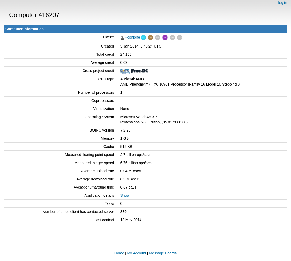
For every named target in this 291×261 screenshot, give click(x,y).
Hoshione (132, 37)
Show (124, 195)
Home (119, 253)
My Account (136, 253)
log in (282, 3)
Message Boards (163, 253)
